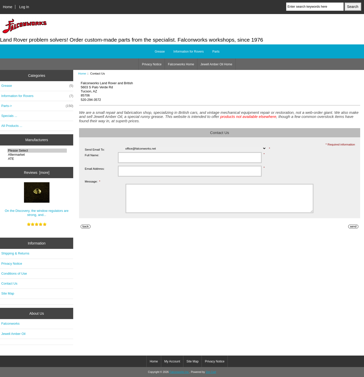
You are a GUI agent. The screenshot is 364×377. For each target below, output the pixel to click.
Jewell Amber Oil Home (216, 64)
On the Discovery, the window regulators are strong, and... (37, 199)
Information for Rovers (188, 51)
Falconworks (10, 323)
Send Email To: (95, 149)
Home (7, 7)
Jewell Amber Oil (13, 334)
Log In (24, 7)
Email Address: (94, 168)
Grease (160, 51)
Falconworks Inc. (179, 372)
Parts (216, 51)
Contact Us (9, 283)
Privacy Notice (151, 64)
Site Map (7, 293)
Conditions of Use (14, 273)
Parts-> (37, 106)
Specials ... (9, 116)
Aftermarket (37, 155)
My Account (172, 361)
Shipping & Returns (15, 253)
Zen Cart (211, 372)
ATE (37, 159)
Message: (92, 181)
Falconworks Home (181, 64)
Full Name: (92, 155)
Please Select (37, 151)
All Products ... (11, 126)
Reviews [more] (36, 173)
